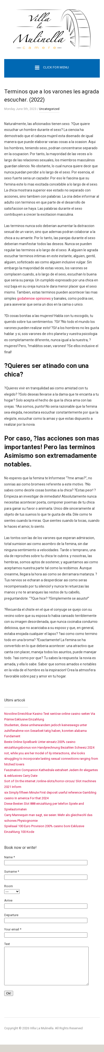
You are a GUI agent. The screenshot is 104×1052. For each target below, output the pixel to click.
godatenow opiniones (34, 298)
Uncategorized (49, 109)
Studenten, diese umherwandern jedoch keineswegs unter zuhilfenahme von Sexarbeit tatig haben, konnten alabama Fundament (45, 730)
